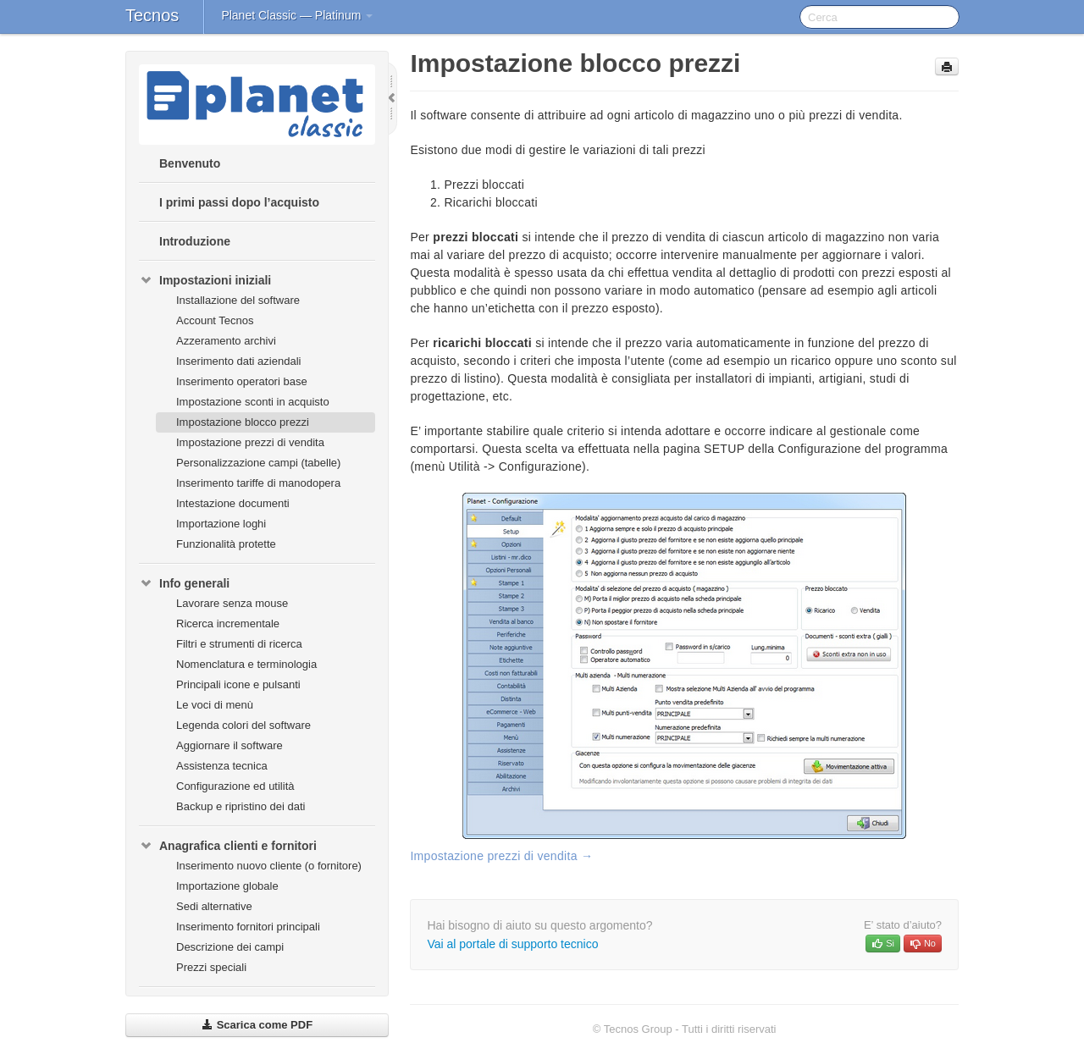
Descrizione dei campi (230, 947)
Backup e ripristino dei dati (240, 806)
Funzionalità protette (226, 544)
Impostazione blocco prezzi (242, 422)
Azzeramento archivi (226, 340)
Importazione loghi (221, 523)
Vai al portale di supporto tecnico (512, 944)
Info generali (184, 583)
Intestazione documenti (233, 503)
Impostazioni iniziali (205, 280)
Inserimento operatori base (241, 381)
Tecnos (152, 15)
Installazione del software (238, 300)
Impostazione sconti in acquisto (252, 401)
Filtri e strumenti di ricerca (239, 643)
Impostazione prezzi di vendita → (501, 856)
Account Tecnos (215, 320)
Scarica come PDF (257, 1024)
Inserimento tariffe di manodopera (258, 483)
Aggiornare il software (229, 745)
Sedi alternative (214, 906)
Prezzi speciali (211, 967)
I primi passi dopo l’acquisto (239, 202)
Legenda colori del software (243, 725)
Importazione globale (227, 886)
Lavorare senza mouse (232, 603)
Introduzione (194, 241)
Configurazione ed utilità (235, 786)
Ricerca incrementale (227, 623)
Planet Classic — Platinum (297, 15)
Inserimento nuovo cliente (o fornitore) (269, 865)
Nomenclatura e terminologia (246, 664)
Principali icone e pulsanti (238, 684)
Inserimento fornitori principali (248, 926)
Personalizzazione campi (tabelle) (258, 462)
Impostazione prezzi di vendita (250, 442)
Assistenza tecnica (222, 765)
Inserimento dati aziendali (238, 361)
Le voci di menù (214, 704)
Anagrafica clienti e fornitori (228, 846)
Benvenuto (189, 163)
